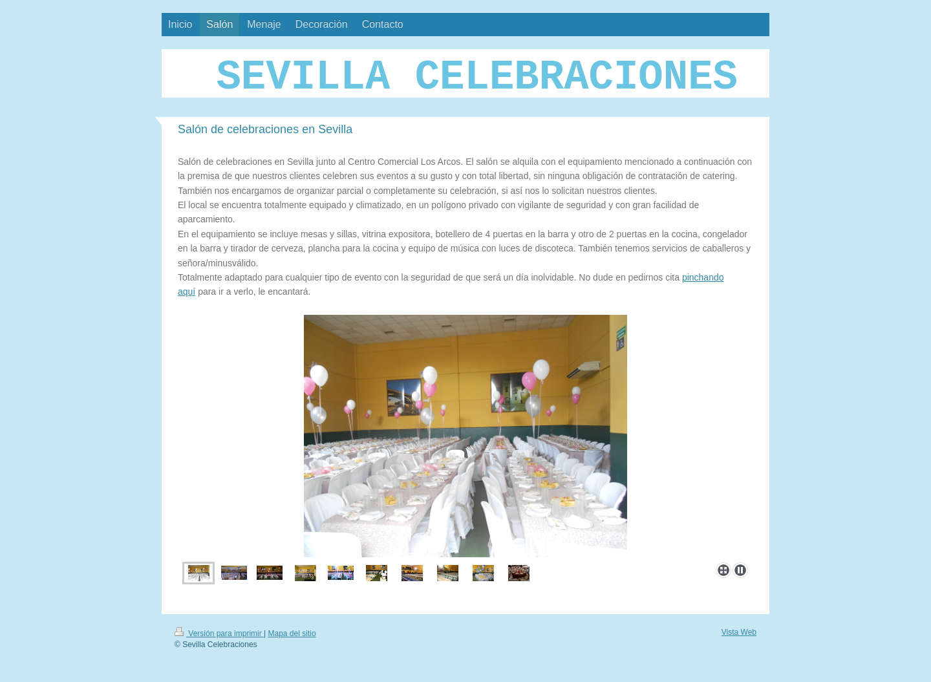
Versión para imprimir (219, 633)
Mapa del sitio (292, 633)
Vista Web (739, 632)
